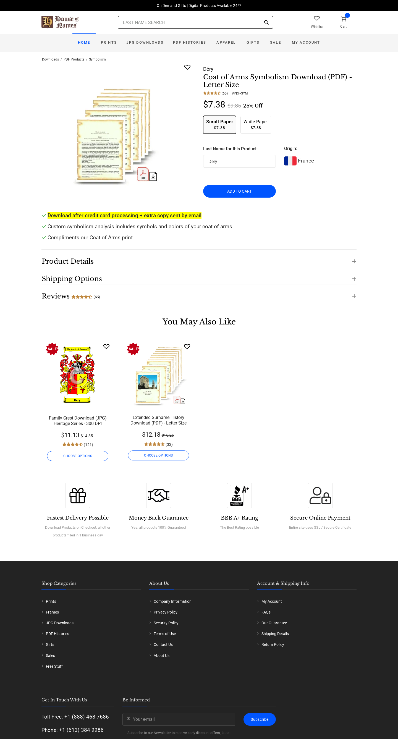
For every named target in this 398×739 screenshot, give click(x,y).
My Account (306, 42)
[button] (199, 258)
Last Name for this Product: (230, 148)
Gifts (253, 42)
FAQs (266, 612)
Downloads (50, 59)
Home (84, 42)
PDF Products (74, 59)
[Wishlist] (106, 346)
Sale (275, 42)
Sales (50, 655)
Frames (52, 612)
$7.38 (219, 124)
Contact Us (163, 644)
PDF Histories (189, 42)
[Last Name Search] (195, 22)
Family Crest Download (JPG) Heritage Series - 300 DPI (78, 420)
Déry (208, 69)
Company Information (173, 601)
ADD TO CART (239, 191)
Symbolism (97, 59)
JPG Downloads (145, 42)
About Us (161, 655)
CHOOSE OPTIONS (77, 456)
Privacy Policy (165, 612)
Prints (109, 42)
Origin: (290, 148)
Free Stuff (54, 666)
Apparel (226, 42)
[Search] (266, 23)
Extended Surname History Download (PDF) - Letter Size (158, 420)
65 (225, 93)
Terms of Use (165, 633)
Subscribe (259, 719)
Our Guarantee (274, 623)
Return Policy (272, 644)
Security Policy (166, 623)
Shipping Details (275, 633)
